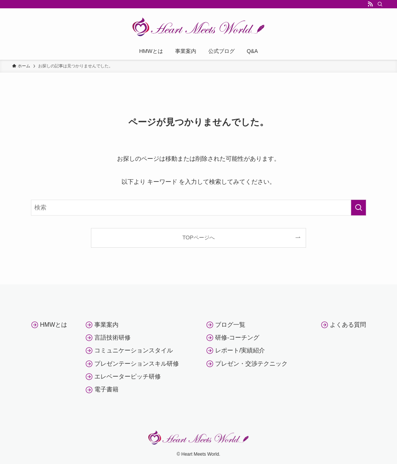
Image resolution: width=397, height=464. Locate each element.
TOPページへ (198, 237)
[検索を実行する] (358, 208)
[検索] (380, 4)
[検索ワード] (198, 208)
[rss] (370, 4)
